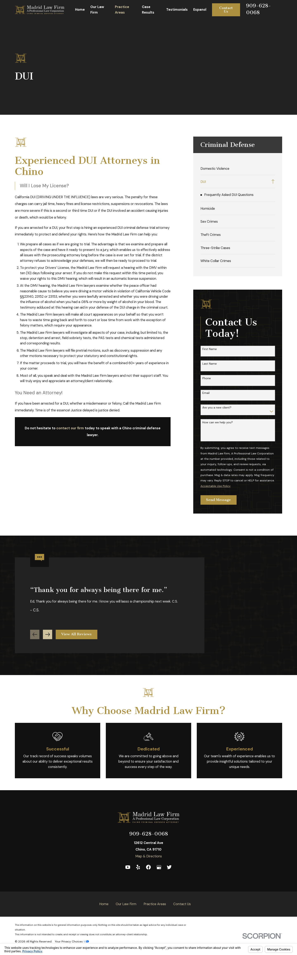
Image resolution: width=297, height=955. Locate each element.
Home (103, 904)
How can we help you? (217, 422)
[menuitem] (237, 168)
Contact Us (226, 9)
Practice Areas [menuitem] (122, 9)
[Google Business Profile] (159, 867)
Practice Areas (155, 904)
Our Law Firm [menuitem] (97, 9)
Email (206, 393)
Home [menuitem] (80, 9)
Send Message (218, 500)
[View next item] (47, 636)
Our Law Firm (126, 904)
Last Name (209, 363)
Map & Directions (148, 856)
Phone (206, 378)
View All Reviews (76, 636)
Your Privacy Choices (72, 941)
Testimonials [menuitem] (177, 9)
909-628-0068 (148, 834)
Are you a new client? (216, 407)
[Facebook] (148, 867)
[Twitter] (169, 867)
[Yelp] (138, 867)
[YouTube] (127, 867)
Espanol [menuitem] (199, 9)
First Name (209, 349)
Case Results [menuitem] (148, 9)
